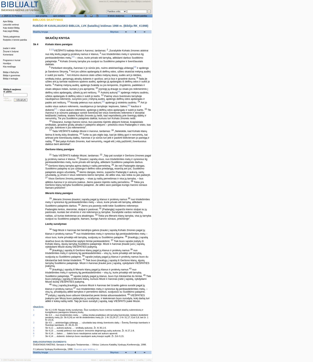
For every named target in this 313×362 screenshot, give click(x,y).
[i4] (118, 91)
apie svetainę (59, 16)
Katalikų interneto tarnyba (19, 360)
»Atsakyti (7, 100)
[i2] (73, 57)
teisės (93, 360)
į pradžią (140, 360)
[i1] (52, 49)
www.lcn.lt (103, 1)
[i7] (55, 109)
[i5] (103, 101)
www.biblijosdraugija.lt (119, 1)
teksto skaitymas (116, 16)
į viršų (148, 360)
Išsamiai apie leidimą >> (86, 349)
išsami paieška (140, 16)
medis (73, 16)
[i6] (129, 105)
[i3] (134, 67)
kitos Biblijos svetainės (141, 1)
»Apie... (6, 98)
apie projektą (41, 16)
